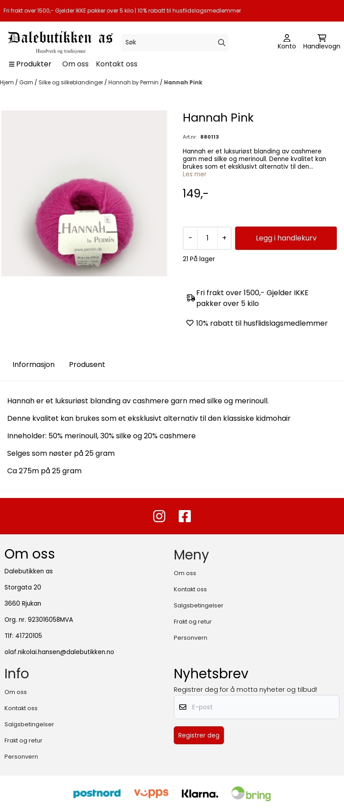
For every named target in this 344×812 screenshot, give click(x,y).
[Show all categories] (30, 64)
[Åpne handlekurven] (322, 43)
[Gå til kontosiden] (287, 43)
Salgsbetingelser (199, 605)
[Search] (221, 42)
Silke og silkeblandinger (71, 82)
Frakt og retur (193, 621)
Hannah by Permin (134, 82)
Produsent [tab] (87, 364)
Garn (26, 82)
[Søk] (174, 42)
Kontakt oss (117, 64)
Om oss (75, 64)
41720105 (28, 636)
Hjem (7, 82)
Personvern (190, 638)
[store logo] (59, 42)
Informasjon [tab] (34, 364)
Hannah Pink (183, 82)
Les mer (194, 174)
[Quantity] (207, 238)
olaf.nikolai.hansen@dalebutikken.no (59, 652)
